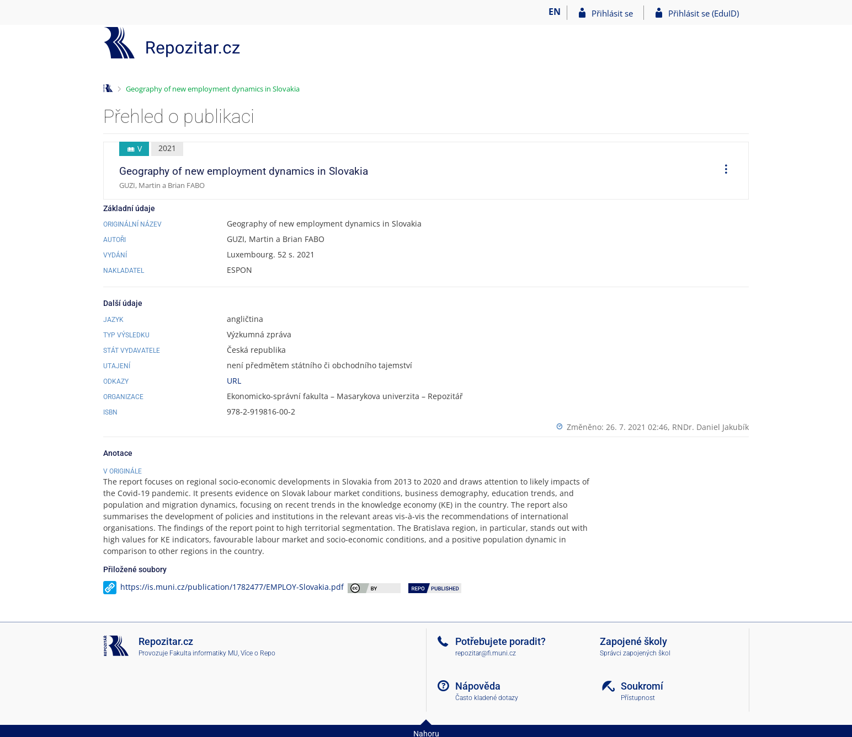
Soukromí (642, 686)
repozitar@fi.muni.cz (485, 653)
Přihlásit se (612, 13)
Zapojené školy (633, 641)
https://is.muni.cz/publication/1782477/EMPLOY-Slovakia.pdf (232, 587)
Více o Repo (258, 653)
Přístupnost (638, 698)
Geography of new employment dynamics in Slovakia (213, 89)
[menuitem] (722, 171)
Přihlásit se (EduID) (703, 13)
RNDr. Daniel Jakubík (710, 427)
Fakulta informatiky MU (203, 653)
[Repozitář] (172, 42)
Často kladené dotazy (486, 698)
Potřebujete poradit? (500, 641)
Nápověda (477, 686)
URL (234, 380)
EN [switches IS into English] (555, 12)
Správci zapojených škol (635, 653)
